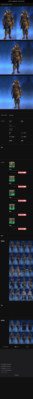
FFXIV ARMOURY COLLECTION (16, 1)
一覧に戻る (5, 356)
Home (16, 356)
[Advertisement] (15, 152)
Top (27, 356)
